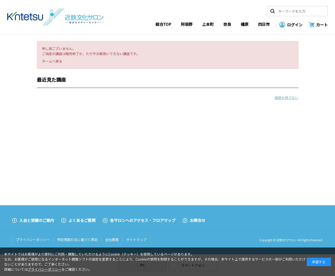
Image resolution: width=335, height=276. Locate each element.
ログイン (294, 25)
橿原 (244, 24)
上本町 (208, 24)
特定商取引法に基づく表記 (77, 239)
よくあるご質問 (82, 220)
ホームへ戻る (52, 61)
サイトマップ (136, 239)
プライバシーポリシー (33, 239)
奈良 (227, 24)
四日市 (264, 24)
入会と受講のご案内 (36, 220)
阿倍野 (186, 24)
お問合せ (197, 220)
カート (322, 25)
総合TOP (163, 24)
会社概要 (112, 239)
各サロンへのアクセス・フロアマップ (142, 220)
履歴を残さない (286, 97)
